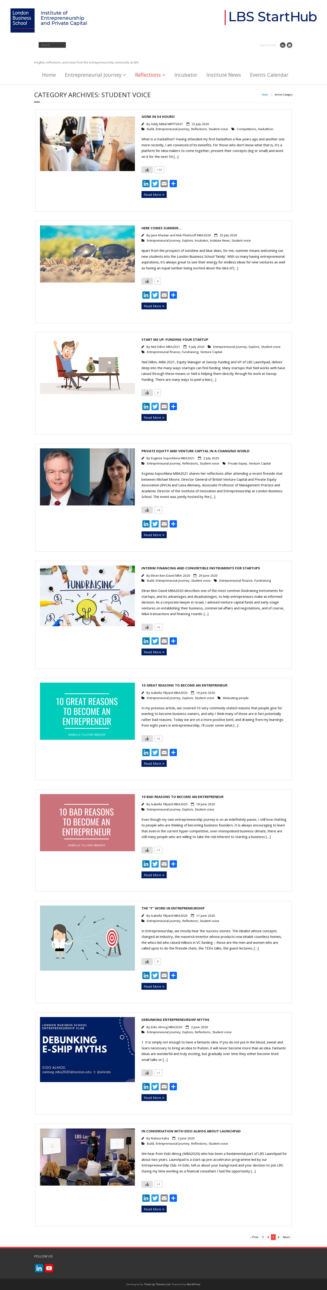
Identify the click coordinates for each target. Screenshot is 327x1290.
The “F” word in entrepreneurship (173, 908)
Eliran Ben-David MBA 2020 (170, 575)
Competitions (246, 129)
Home (49, 74)
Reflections (148, 74)
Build (150, 129)
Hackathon (265, 129)
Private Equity (237, 463)
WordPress (193, 1284)
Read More (152, 194)
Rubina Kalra (160, 1138)
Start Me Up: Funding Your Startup (174, 339)
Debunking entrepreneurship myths (175, 1019)
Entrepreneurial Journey (93, 74)
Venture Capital (211, 352)
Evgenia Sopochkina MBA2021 (173, 458)
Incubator (185, 74)
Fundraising (190, 352)
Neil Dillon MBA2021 (165, 347)
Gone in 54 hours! (158, 116)
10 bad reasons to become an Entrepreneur (182, 796)
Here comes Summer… (161, 228)
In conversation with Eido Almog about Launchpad (191, 1131)
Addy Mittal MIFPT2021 (167, 124)
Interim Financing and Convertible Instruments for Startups (200, 568)
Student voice (218, 129)
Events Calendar (269, 74)
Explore (187, 240)
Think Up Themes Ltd (157, 1284)
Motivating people (236, 698)
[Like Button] (147, 169)
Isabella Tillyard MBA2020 (169, 693)
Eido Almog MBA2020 (166, 1027)
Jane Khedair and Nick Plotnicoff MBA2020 (181, 235)
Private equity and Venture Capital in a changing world (195, 451)
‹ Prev (254, 1237)
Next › (287, 1237)
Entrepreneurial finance (163, 352)
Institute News (223, 74)
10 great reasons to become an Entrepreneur (184, 685)
